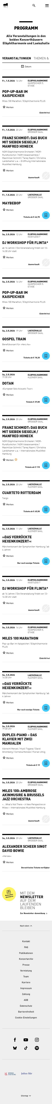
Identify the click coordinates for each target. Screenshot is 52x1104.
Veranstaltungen (16, 58)
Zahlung (26, 994)
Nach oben (24, 926)
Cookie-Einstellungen (26, 1018)
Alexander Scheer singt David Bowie (24, 849)
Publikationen (26, 953)
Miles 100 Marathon (20, 638)
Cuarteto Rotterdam (21, 493)
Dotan (7, 383)
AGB (26, 1000)
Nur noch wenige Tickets (28, 563)
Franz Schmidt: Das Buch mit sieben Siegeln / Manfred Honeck (24, 142)
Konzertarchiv (26, 959)
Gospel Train (14, 339)
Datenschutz (26, 1006)
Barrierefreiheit (26, 1012)
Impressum (26, 988)
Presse (26, 965)
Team (26, 977)
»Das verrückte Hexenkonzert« (17, 539)
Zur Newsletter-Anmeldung (32, 913)
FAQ (26, 947)
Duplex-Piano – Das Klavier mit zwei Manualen (19, 739)
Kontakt (26, 941)
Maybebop (11, 203)
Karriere (26, 983)
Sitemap (24, 1096)
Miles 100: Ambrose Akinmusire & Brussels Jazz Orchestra (23, 795)
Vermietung (26, 971)
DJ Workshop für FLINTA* (25, 243)
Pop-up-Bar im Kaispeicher (15, 94)
